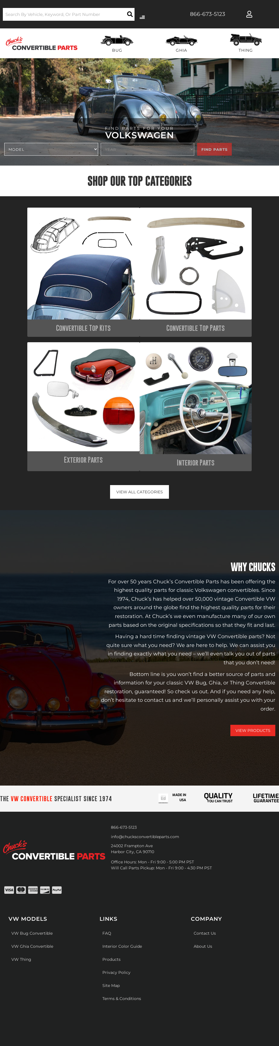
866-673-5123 (124, 673)
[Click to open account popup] (249, 14)
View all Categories (139, 337)
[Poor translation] (19, 950)
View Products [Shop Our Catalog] (252, 576)
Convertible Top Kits (38, 307)
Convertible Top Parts (106, 307)
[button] (69, 14)
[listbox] (51, 149)
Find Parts (214, 149)
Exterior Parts (173, 307)
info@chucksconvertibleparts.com (145, 683)
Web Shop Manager (205, 903)
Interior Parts (240, 307)
